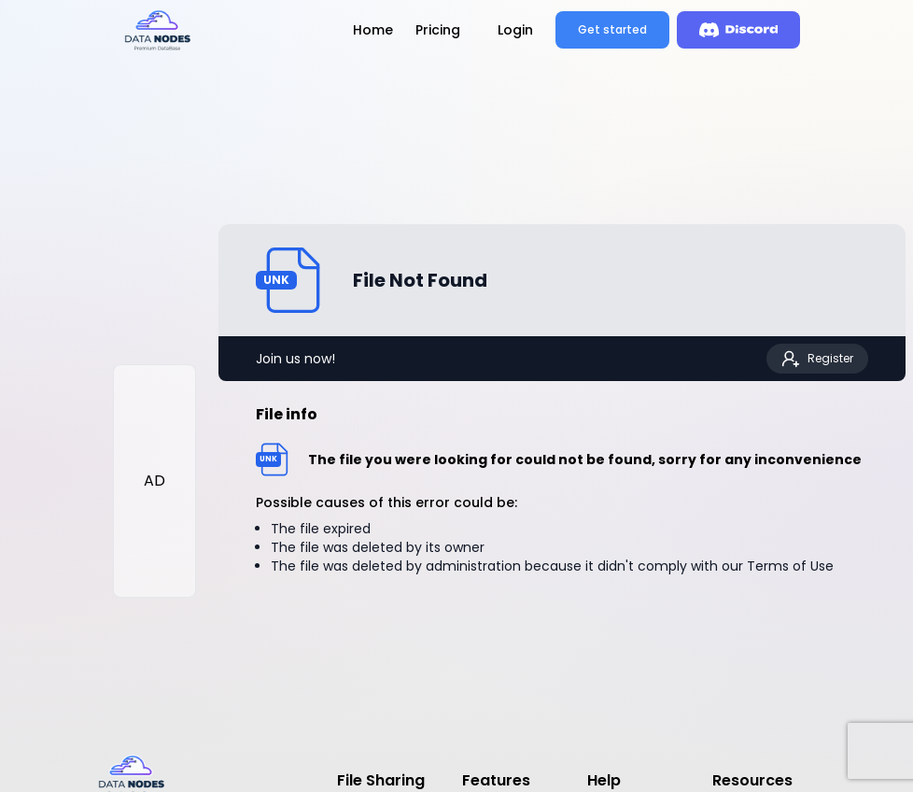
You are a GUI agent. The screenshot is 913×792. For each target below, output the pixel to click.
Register (817, 358)
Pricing (437, 30)
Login (515, 30)
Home (373, 30)
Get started (612, 29)
